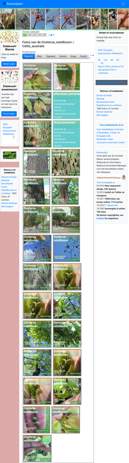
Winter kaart (9, 64)
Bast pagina (7, 206)
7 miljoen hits (111, 205)
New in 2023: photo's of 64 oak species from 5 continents (111, 69)
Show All (28, 56)
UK (29, 35)
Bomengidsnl (12, 4)
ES (35, 35)
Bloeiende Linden (105, 139)
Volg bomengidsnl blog (111, 125)
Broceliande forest (105, 102)
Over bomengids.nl (106, 182)
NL (24, 35)
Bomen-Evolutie (9, 177)
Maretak (5, 180)
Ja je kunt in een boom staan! (111, 142)
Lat (105, 60)
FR (39, 35)
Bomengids (102, 152)
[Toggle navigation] (123, 4)
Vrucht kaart (9, 113)
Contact (100, 218)
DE (44, 35)
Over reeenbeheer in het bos (110, 129)
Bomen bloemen (9, 203)
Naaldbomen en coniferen (109, 105)
